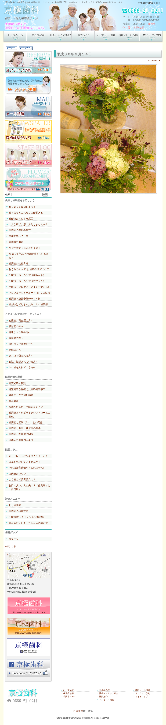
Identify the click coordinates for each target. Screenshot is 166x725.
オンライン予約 (142, 693)
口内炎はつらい (17, 473)
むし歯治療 (15, 505)
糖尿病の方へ (16, 326)
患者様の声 (104, 690)
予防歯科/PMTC (70, 696)
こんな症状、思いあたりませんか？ (28, 224)
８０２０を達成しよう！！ (23, 206)
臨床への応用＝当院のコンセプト (27, 406)
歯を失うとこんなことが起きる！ (27, 212)
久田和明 (78, 710)
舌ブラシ (14, 538)
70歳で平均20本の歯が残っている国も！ (28, 255)
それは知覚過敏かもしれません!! (26, 467)
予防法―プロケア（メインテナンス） (29, 286)
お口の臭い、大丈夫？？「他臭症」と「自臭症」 (29, 487)
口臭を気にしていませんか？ (25, 461)
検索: (8, 194)
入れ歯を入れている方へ (22, 367)
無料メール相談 (142, 690)
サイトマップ (141, 696)
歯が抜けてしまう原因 (21, 218)
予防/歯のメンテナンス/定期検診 (26, 517)
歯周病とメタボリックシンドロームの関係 (29, 414)
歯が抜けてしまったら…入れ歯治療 (28, 304)
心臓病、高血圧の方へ (21, 320)
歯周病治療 (68, 693)
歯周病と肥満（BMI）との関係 (25, 422)
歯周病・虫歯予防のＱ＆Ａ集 (24, 298)
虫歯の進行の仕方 (18, 236)
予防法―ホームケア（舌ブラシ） (27, 281)
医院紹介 (103, 696)
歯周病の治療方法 (18, 263)
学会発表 (14, 401)
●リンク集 (10, 546)
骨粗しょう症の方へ (20, 332)
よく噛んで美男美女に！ (22, 479)
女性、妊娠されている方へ (23, 361)
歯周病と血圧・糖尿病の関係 (25, 428)
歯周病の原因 (16, 241)
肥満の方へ (15, 349)
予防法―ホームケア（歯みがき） (27, 275)
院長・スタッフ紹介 (108, 693)
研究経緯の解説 (17, 383)
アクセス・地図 (106, 700)
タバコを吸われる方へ (21, 355)
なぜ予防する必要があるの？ (25, 247)
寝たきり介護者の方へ (21, 343)
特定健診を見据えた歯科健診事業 (27, 389)
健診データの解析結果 (21, 395)
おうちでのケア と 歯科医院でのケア (29, 269)
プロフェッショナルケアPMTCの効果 (29, 292)
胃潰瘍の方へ (16, 338)
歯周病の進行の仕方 (20, 230)
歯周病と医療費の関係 (21, 434)
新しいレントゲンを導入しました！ (28, 456)
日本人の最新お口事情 (21, 440)
